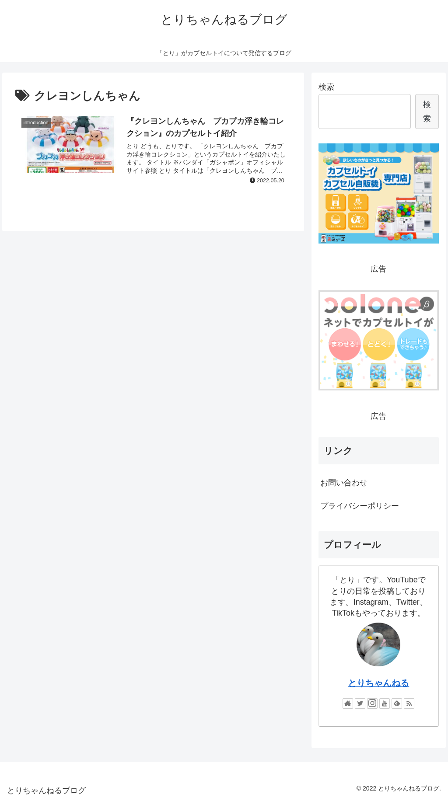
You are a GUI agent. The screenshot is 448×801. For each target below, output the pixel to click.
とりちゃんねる (378, 683)
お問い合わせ (344, 482)
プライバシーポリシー (359, 505)
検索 (326, 87)
